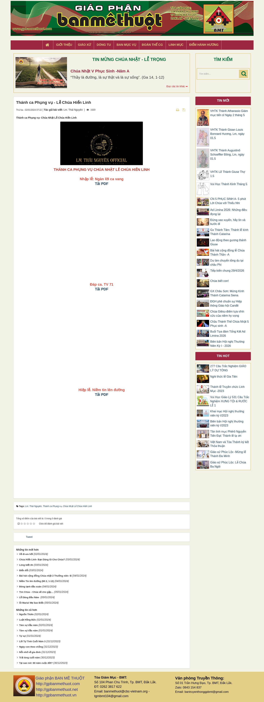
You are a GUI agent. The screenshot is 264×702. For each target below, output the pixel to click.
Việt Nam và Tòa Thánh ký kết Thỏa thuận (229, 444)
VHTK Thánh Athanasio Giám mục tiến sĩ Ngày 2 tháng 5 (229, 113)
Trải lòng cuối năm (29, 657)
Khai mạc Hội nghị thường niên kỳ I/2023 (227, 413)
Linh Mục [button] (176, 44)
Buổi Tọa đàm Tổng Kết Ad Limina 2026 (227, 333)
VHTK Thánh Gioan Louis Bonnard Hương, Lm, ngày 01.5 (227, 133)
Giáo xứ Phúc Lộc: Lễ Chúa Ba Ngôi (228, 464)
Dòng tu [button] (104, 44)
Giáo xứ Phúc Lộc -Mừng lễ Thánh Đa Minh (228, 454)
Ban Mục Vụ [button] (126, 44)
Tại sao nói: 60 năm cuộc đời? (36, 663)
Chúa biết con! (219, 280)
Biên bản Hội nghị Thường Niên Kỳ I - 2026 (227, 343)
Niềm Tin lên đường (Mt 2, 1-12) (36, 581)
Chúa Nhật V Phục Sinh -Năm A (100, 71)
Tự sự (22, 636)
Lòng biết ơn (26, 565)
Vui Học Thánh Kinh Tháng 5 (228, 184)
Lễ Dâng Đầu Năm (29, 597)
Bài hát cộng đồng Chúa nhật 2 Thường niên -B (45, 575)
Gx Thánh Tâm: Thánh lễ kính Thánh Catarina (229, 232)
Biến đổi (23, 570)
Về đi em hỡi (26, 554)
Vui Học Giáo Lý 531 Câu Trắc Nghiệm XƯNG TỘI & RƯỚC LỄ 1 (229, 401)
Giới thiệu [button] (64, 44)
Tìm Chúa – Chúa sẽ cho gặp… (36, 592)
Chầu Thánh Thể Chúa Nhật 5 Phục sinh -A (229, 323)
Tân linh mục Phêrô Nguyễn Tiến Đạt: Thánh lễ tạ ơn (228, 433)
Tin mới (223, 100)
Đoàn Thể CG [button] (152, 44)
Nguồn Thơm (26, 614)
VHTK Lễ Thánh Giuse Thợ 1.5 (227, 174)
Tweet (29, 536)
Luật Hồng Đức (27, 619)
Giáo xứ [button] (84, 44)
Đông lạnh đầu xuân (30, 586)
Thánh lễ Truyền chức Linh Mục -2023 (227, 389)
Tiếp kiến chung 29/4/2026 (227, 270)
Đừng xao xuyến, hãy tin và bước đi (227, 222)
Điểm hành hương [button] (204, 44)
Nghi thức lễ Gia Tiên (223, 376)
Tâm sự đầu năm (28, 625)
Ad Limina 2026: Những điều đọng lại (228, 212)
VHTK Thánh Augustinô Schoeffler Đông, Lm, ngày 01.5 (227, 154)
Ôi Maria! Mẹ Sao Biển (31, 602)
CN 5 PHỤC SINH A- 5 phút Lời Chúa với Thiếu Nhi (228, 201)
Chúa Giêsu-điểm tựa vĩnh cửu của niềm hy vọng (227, 313)
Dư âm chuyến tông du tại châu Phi (226, 262)
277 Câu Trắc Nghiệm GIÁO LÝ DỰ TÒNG (228, 368)
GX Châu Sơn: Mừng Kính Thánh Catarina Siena (227, 293)
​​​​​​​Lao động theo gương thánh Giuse (228, 242)
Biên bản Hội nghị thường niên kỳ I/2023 (226, 423)
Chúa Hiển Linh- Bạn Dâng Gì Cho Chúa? (42, 559)
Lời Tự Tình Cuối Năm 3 (32, 641)
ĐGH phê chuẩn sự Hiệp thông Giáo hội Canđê (226, 303)
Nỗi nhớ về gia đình (30, 652)
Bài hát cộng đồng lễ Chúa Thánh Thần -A (227, 252)
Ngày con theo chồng (31, 646)
